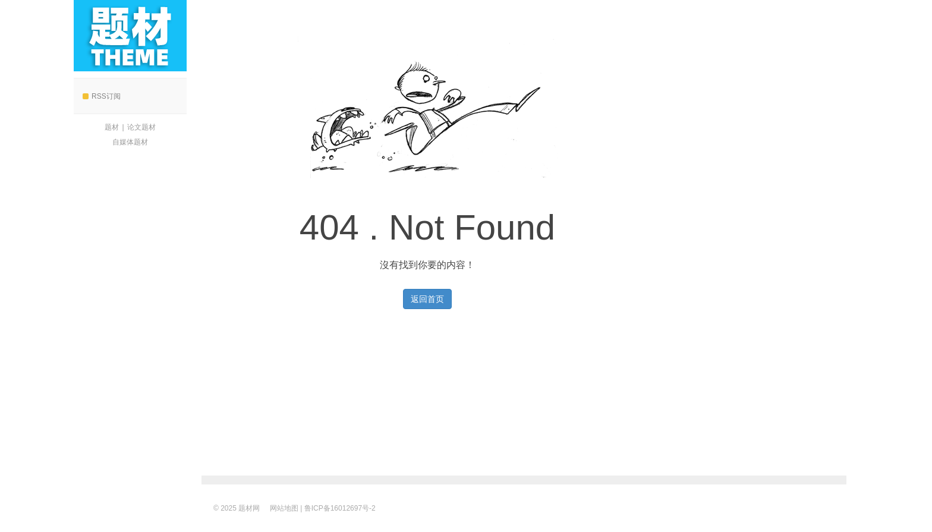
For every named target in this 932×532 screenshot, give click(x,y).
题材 (112, 127)
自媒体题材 (130, 142)
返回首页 (427, 299)
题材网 (130, 35)
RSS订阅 (102, 96)
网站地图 (284, 508)
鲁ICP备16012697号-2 (340, 508)
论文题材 (141, 127)
